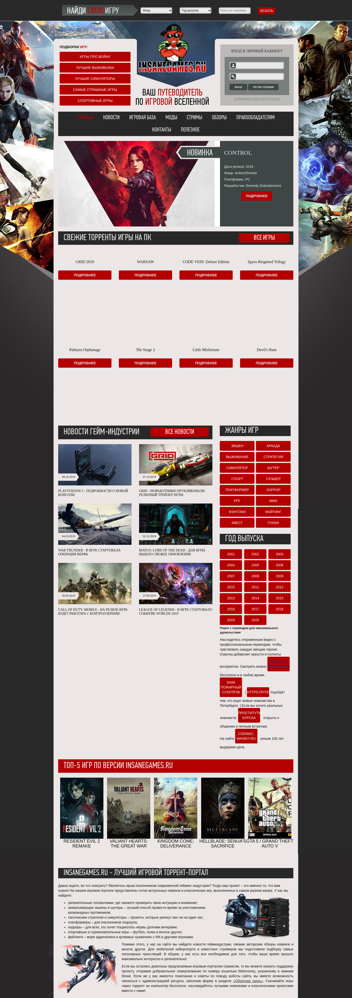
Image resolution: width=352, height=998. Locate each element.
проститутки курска (249, 715)
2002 (255, 554)
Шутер (273, 468)
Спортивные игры (95, 101)
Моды (171, 118)
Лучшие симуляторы (95, 79)
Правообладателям (255, 118)
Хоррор (273, 490)
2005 (255, 565)
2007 (231, 576)
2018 (279, 609)
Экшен (237, 446)
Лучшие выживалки (95, 68)
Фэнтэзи (237, 512)
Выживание (237, 457)
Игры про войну (95, 57)
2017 (255, 609)
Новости (111, 118)
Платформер (237, 490)
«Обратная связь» (248, 981)
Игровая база (142, 118)
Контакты (161, 130)
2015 (279, 598)
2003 (279, 554)
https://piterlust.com (258, 692)
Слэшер (273, 479)
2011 (255, 587)
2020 (255, 620)
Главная (85, 118)
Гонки (273, 523)
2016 (231, 609)
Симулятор (237, 468)
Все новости (179, 432)
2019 (231, 620)
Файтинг (273, 512)
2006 (279, 565)
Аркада (273, 446)
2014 (255, 598)
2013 (231, 598)
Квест (237, 523)
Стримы (194, 118)
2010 (231, 587)
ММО (273, 501)
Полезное (190, 130)
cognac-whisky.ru (246, 736)
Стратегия (273, 457)
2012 (279, 587)
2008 (255, 576)
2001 (231, 554)
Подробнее (257, 196)
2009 (279, 576)
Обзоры (219, 118)
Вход (238, 87)
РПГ (237, 501)
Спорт (237, 479)
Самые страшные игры (95, 90)
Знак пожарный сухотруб (230, 687)
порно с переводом (279, 664)
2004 (231, 565)
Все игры (264, 238)
